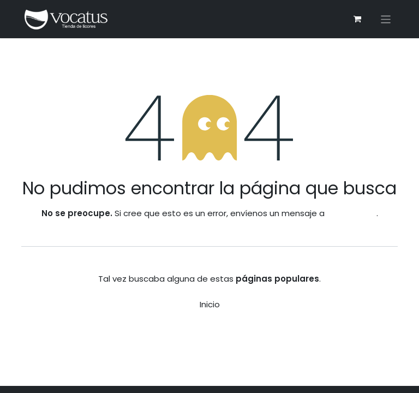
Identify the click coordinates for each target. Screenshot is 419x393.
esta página (351, 213)
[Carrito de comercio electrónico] (357, 19)
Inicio (210, 304)
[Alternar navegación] (386, 19)
